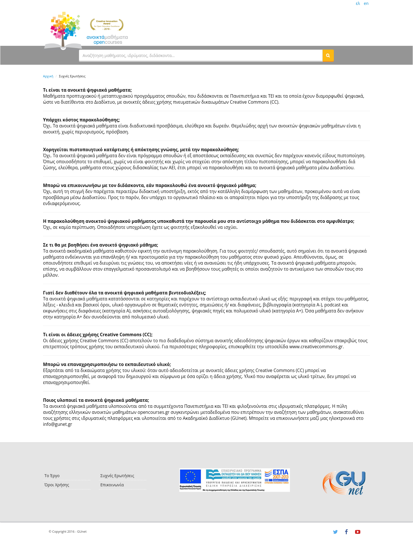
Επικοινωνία (112, 484)
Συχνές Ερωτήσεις (117, 475)
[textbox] (201, 55)
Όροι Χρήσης (56, 484)
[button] (328, 55)
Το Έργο (52, 475)
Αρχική (48, 76)
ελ (358, 3)
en (366, 3)
